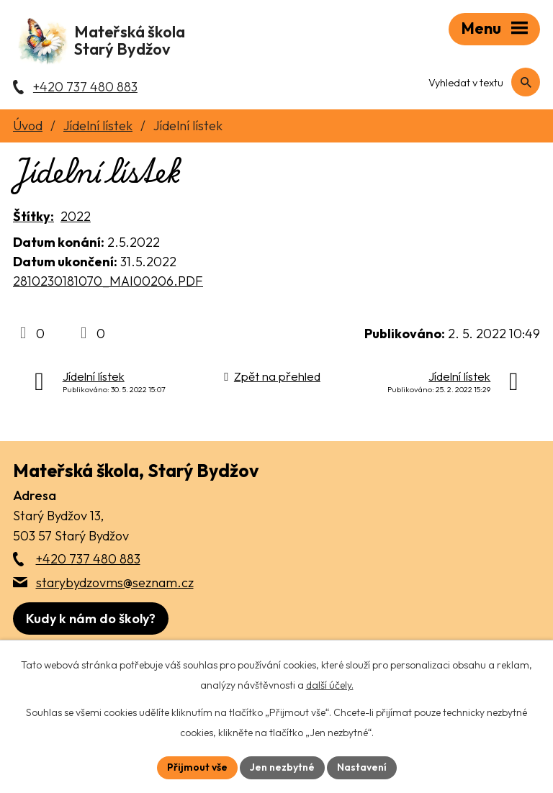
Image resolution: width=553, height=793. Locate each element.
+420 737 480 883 (88, 558)
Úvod (27, 125)
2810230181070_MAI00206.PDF (108, 281)
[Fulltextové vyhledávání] (478, 82)
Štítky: (33, 216)
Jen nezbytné (282, 767)
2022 (75, 216)
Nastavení (362, 767)
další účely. (330, 685)
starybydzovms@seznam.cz (115, 582)
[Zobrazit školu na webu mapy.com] (90, 618)
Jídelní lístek (97, 125)
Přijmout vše (197, 767)
